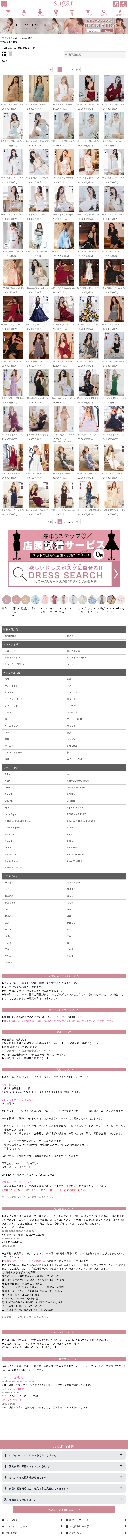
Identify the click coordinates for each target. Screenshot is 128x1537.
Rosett (8, 838)
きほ (69, 913)
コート (8, 716)
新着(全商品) (11, 632)
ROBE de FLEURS (76, 811)
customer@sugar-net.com (18, 1227)
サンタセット (11, 682)
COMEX (71, 791)
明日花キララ (73, 879)
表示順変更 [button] (73, 54)
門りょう (9, 946)
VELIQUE (10, 831)
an (68, 771)
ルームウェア (11, 722)
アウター (9, 709)
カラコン (9, 729)
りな (69, 906)
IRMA (8, 784)
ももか (70, 899)
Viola (70, 831)
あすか (8, 926)
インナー (71, 702)
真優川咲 (71, 886)
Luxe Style (10, 811)
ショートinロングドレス (79, 654)
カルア (8, 906)
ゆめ (7, 886)
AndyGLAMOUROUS (78, 777)
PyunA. (9, 959)
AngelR (9, 791)
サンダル (9, 689)
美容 (7, 736)
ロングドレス (73, 648)
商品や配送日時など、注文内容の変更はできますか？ (39, 1488)
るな (69, 933)
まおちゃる (10, 899)
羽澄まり (71, 953)
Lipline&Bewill (75, 804)
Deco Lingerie (12, 824)
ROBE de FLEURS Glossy (19, 818)
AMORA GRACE (13, 864)
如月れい (9, 913)
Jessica (71, 797)
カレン (70, 939)
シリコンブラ (11, 702)
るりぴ (70, 926)
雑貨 (69, 729)
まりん (70, 893)
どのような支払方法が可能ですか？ (29, 1477)
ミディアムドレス (13, 654)
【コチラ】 (25, 1164)
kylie (7, 804)
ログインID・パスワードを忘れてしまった (32, 1455)
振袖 (7, 756)
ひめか (8, 953)
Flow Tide (72, 844)
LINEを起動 (8, 1242)
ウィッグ (71, 722)
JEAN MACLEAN (76, 784)
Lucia (8, 844)
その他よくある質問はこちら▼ (64, 1509)
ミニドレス (10, 648)
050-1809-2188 (11, 1235)
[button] (4, 4)
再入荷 (70, 632)
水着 (69, 676)
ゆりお (8, 933)
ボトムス (9, 743)
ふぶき (8, 939)
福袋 (69, 749)
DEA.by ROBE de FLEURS (81, 818)
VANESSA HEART (76, 851)
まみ (7, 919)
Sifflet (70, 838)
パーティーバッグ (13, 696)
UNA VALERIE (74, 858)
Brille (70, 824)
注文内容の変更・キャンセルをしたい (30, 1466)
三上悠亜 (9, 879)
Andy (8, 777)
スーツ (70, 661)
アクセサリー (73, 689)
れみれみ (9, 893)
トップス (71, 736)
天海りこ (71, 919)
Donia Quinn (11, 858)
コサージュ (72, 696)
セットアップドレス (14, 661)
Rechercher (11, 851)
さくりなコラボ (74, 756)
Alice (7, 771)
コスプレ (71, 682)
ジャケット (72, 709)
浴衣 (7, 676)
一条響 (70, 946)
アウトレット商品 (13, 749)
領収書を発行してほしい (22, 1499)
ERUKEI (9, 797)
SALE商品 (72, 743)
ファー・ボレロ (74, 716)
